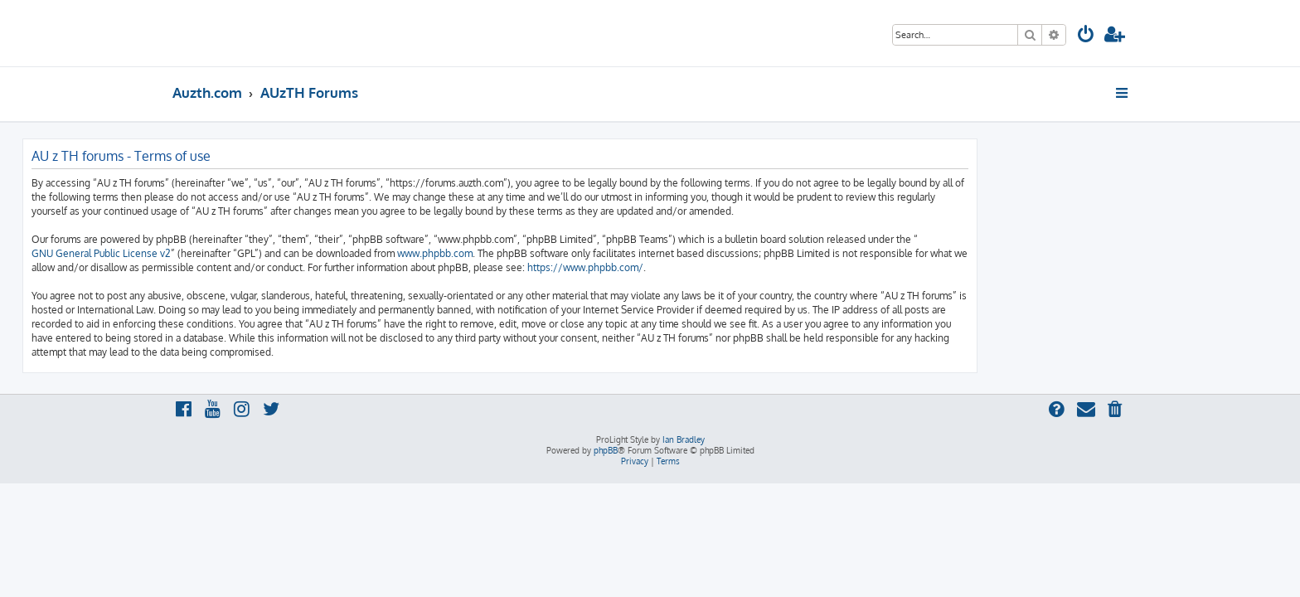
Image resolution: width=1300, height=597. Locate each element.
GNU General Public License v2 (251, 253)
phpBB (606, 450)
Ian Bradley (683, 439)
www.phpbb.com (585, 253)
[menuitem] (1086, 36)
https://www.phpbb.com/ (735, 267)
